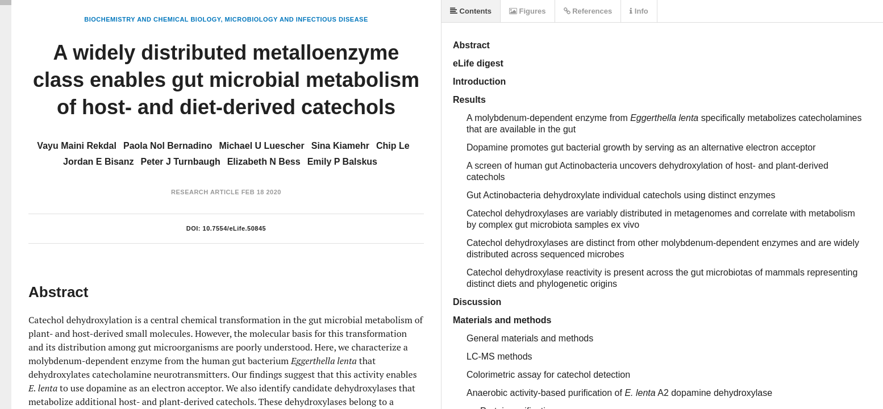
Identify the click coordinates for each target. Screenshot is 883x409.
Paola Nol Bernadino (167, 146)
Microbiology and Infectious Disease (296, 19)
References (588, 11)
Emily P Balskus (342, 161)
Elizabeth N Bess (264, 161)
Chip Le (393, 146)
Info (639, 11)
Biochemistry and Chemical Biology (152, 19)
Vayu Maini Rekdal (76, 146)
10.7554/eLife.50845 (234, 228)
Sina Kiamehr (340, 146)
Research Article (205, 192)
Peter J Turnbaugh (180, 161)
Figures (527, 11)
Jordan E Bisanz (98, 161)
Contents (471, 11)
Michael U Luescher (261, 146)
